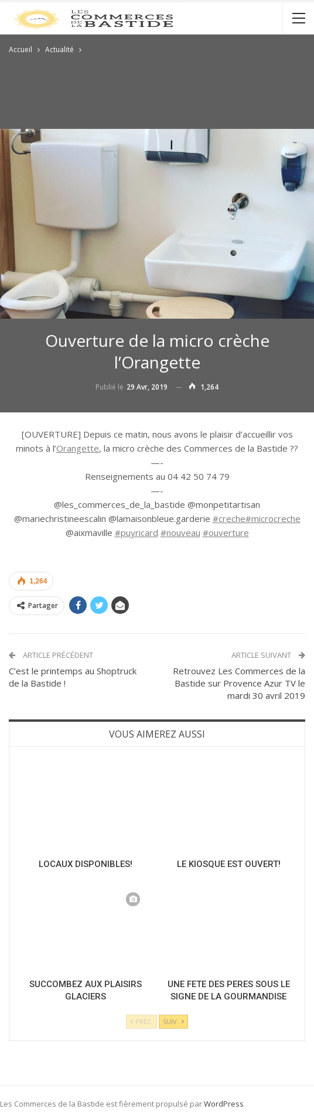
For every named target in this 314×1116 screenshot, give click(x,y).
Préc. (141, 1021)
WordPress (224, 1103)
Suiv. (173, 1021)
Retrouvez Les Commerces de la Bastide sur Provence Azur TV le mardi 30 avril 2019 (239, 683)
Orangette (77, 448)
